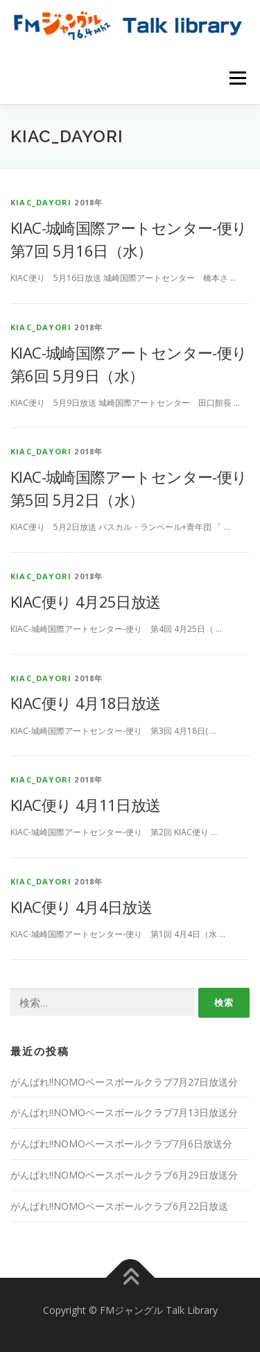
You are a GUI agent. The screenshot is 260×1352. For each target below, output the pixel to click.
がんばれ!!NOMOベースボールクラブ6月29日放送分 (124, 1174)
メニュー (237, 78)
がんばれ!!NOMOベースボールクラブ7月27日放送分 (124, 1081)
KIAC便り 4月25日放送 (85, 601)
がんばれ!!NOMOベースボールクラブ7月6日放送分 (121, 1143)
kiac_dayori (40, 202)
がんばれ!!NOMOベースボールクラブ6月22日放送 (119, 1206)
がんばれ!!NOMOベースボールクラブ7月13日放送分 (124, 1112)
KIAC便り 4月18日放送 (85, 702)
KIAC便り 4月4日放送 (81, 906)
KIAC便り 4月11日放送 (85, 804)
